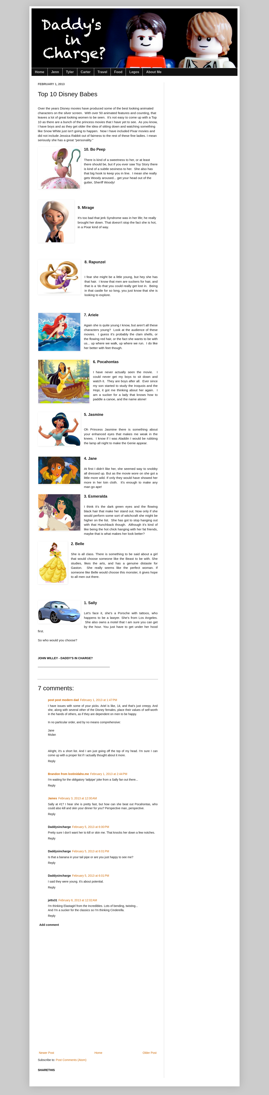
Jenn (55, 72)
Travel (102, 72)
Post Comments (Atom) (71, 1060)
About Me (153, 72)
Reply (51, 761)
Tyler (70, 72)
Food (118, 72)
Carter (86, 72)
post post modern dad (63, 700)
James (52, 798)
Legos (134, 72)
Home (39, 72)
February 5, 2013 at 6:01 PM (90, 851)
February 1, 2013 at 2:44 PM (108, 774)
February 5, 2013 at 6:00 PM (90, 827)
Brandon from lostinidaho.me (68, 774)
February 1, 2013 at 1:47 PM (98, 700)
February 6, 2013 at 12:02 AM (77, 900)
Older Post (150, 1052)
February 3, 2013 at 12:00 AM (77, 798)
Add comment (49, 924)
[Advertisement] (114, 1035)
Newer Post (46, 1052)
